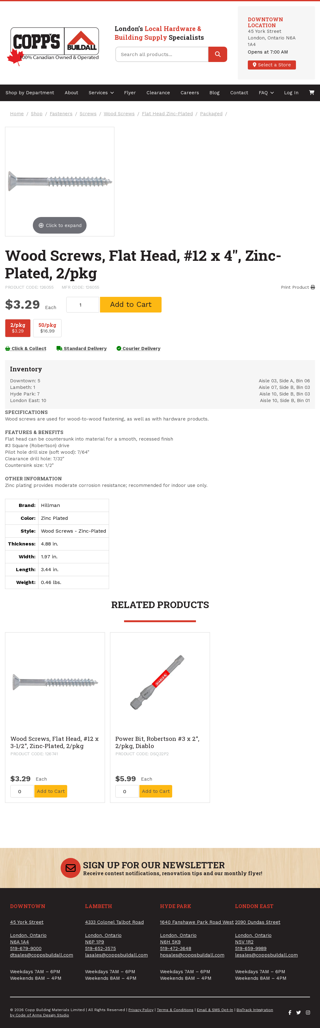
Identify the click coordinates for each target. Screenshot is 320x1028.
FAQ (266, 93)
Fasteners (61, 113)
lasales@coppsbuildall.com (116, 955)
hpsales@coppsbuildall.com (192, 955)
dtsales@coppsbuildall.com (41, 955)
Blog (214, 93)
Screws (88, 113)
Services (101, 93)
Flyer (130, 93)
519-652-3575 (100, 948)
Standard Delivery (82, 348)
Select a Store (272, 65)
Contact (239, 93)
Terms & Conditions (175, 1010)
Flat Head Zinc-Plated (167, 113)
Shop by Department (30, 93)
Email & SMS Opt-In (215, 1010)
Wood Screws (119, 113)
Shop (36, 113)
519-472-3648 (175, 948)
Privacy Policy (140, 1010)
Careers (190, 93)
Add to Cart (131, 304)
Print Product (298, 287)
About (71, 93)
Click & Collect (26, 348)
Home (17, 113)
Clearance (158, 93)
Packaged (211, 113)
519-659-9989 (251, 948)
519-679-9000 (26, 948)
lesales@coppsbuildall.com (266, 955)
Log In (291, 93)
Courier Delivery (138, 348)
